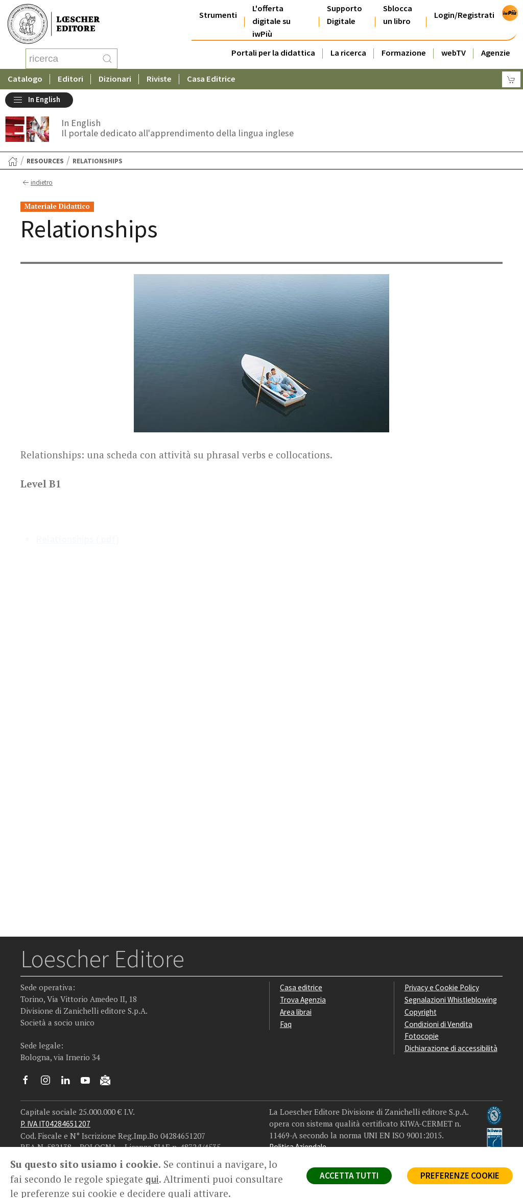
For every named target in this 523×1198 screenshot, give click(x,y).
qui (152, 1179)
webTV (453, 52)
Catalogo (25, 79)
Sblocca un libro (397, 15)
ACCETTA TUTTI (349, 1175)
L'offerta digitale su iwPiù (271, 21)
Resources (45, 161)
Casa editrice (301, 987)
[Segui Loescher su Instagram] (49, 1082)
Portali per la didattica (273, 52)
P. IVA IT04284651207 (55, 1124)
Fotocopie (422, 1036)
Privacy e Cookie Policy (442, 987)
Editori (70, 79)
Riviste (159, 79)
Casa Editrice (211, 79)
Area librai (296, 1012)
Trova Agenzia (303, 1000)
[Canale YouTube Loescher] (89, 1082)
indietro (36, 183)
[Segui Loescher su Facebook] (29, 1082)
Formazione (404, 52)
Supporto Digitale (344, 15)
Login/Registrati (464, 15)
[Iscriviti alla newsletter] (109, 1081)
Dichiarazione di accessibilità (451, 1048)
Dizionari (115, 79)
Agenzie (495, 52)
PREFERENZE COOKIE (460, 1175)
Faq (286, 1024)
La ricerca (348, 52)
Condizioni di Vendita (438, 1024)
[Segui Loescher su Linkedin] (69, 1082)
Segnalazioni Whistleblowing (451, 1000)
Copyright (421, 1012)
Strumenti (218, 15)
